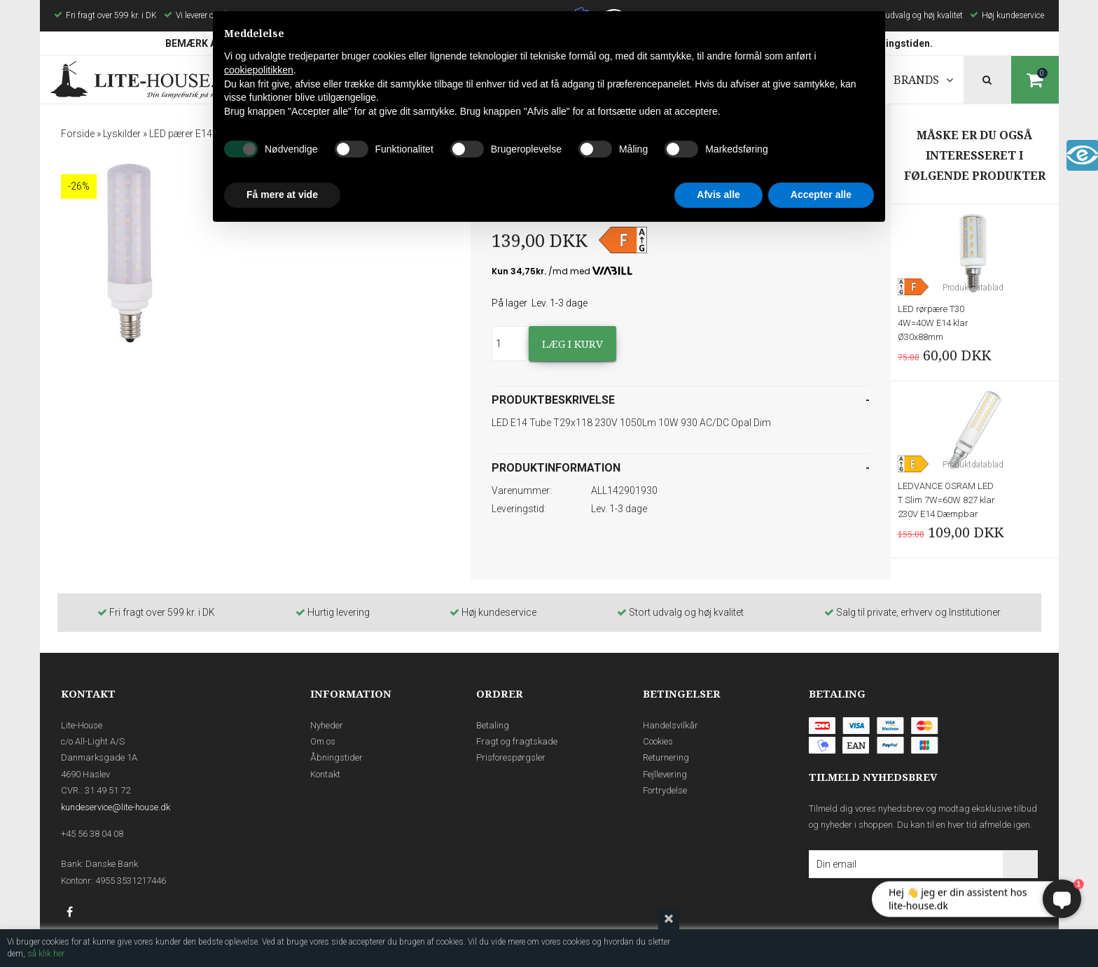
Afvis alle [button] (718, 194)
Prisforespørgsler (510, 757)
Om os (322, 741)
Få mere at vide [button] (282, 194)
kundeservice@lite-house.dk (115, 807)
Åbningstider (336, 757)
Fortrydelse (665, 790)
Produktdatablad (973, 287)
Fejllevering (665, 774)
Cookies (658, 741)
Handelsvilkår (670, 725)
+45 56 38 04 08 (92, 833)
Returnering (666, 757)
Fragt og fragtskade (516, 741)
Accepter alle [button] (821, 194)
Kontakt (325, 774)
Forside (78, 133)
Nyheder (326, 725)
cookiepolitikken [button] (258, 70)
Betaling (492, 725)
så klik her (45, 954)
